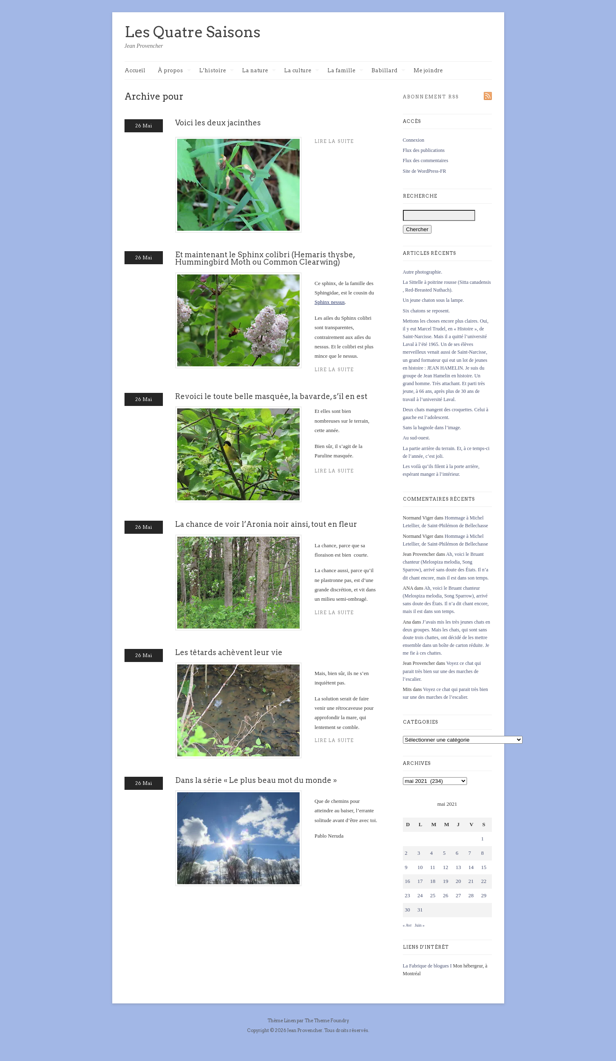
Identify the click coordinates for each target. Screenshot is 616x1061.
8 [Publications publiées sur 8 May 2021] (482, 853)
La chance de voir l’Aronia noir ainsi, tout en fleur (266, 524)
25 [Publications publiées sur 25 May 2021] (433, 895)
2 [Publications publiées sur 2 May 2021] (406, 853)
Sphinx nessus (330, 302)
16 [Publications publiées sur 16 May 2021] (407, 881)
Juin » (420, 925)
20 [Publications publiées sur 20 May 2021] (458, 881)
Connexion (414, 140)
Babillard (388, 70)
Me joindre (428, 70)
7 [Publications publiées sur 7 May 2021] (469, 853)
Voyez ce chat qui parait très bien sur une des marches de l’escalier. (442, 671)
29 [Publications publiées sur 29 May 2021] (483, 895)
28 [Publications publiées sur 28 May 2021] (471, 895)
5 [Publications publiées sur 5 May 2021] (444, 853)
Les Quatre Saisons (192, 32)
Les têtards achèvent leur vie (228, 652)
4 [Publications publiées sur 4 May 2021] (431, 853)
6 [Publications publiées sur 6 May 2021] (457, 853)
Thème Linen (282, 1020)
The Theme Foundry (327, 1020)
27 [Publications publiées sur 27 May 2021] (458, 895)
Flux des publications (424, 150)
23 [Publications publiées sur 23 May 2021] (407, 895)
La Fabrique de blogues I (427, 966)
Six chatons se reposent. (426, 311)
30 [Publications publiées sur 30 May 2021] (407, 910)
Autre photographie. (423, 272)
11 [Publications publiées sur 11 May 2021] (433, 867)
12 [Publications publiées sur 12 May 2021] (445, 867)
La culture (301, 70)
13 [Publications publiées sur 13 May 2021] (458, 867)
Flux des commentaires (425, 160)
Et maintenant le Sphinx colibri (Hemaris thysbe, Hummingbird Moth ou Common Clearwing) (265, 258)
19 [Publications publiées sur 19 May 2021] (445, 881)
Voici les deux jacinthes (218, 122)
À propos (174, 70)
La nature (259, 70)
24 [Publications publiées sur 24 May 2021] (420, 895)
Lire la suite (334, 369)
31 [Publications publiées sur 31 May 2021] (420, 910)
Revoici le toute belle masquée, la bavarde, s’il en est (271, 396)
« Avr (407, 925)
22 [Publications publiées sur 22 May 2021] (483, 881)
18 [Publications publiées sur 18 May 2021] (433, 881)
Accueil (135, 70)
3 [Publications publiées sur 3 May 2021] (419, 853)
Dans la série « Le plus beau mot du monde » (256, 780)
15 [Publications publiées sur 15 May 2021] (483, 867)
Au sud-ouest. (416, 438)
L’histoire (216, 70)
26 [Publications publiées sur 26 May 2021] (445, 895)
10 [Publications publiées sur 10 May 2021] (420, 867)
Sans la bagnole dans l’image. (432, 427)
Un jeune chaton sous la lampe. (433, 300)
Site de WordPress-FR (424, 171)
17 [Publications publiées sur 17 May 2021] (420, 881)
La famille (345, 70)
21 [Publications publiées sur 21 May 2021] (471, 881)
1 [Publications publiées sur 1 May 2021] (482, 839)
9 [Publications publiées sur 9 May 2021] (406, 867)
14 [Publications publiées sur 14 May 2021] (471, 867)
